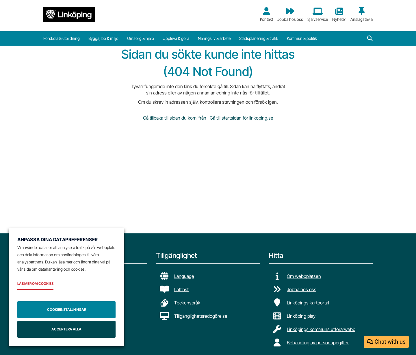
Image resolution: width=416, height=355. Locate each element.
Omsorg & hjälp (140, 38)
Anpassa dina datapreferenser (57, 239)
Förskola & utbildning (61, 38)
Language (184, 276)
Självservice (317, 14)
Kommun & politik (302, 38)
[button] (370, 38)
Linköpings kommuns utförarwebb (321, 329)
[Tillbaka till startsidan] (69, 14)
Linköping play (301, 316)
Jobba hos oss (290, 14)
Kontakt (266, 14)
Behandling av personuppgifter (318, 342)
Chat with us (386, 342)
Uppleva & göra (176, 38)
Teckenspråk (187, 303)
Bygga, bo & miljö (103, 38)
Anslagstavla (361, 14)
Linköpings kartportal (308, 303)
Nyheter (339, 14)
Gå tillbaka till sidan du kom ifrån (174, 118)
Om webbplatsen (304, 276)
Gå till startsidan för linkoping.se (241, 118)
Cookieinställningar (66, 309)
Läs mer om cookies (35, 283)
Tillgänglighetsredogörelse (200, 316)
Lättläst (181, 289)
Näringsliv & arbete (214, 38)
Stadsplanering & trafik (258, 38)
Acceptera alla (66, 329)
